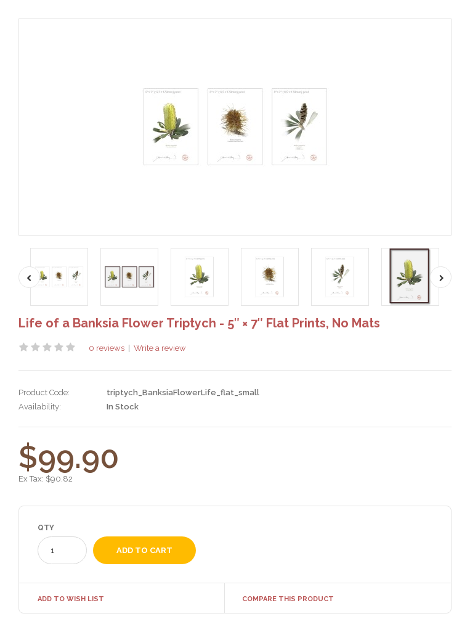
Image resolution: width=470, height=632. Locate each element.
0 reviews (106, 348)
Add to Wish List (71, 599)
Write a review (160, 348)
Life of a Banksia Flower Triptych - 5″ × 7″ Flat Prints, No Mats (199, 323)
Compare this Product (288, 599)
